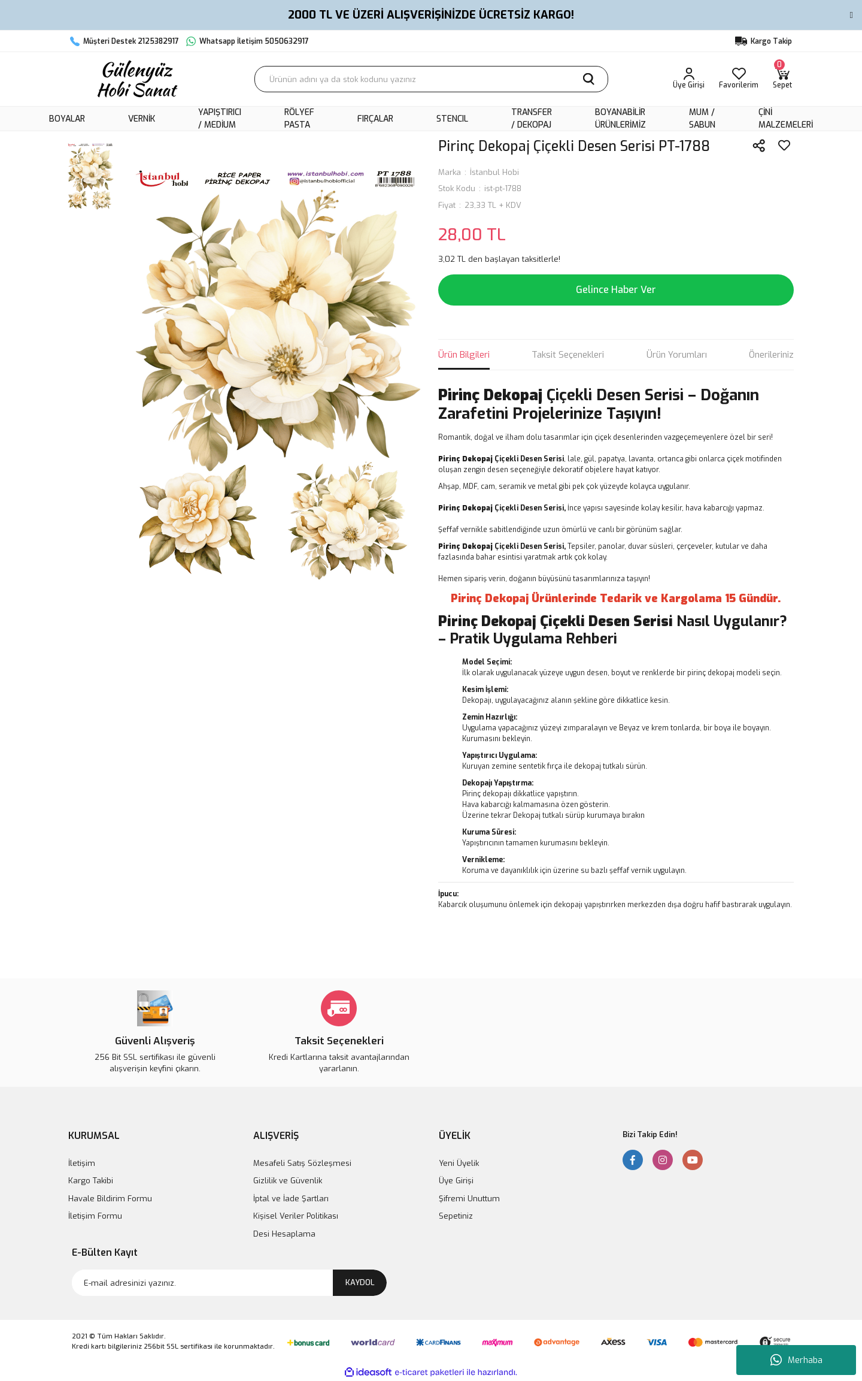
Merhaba (796, 1360)
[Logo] (136, 79)
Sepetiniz (456, 1216)
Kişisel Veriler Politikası (295, 1216)
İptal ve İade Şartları (291, 1198)
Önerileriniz (771, 355)
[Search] (431, 79)
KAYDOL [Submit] (360, 1282)
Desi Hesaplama (284, 1234)
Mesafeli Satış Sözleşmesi (302, 1163)
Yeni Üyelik (459, 1163)
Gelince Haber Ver (616, 289)
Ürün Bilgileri (464, 355)
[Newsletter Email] (229, 1283)
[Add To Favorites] (784, 145)
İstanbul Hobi (494, 172)
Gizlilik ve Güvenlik (287, 1180)
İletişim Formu (95, 1216)
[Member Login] (689, 79)
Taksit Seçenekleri (568, 355)
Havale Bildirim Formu (110, 1198)
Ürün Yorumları (676, 355)
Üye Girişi (456, 1180)
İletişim (81, 1163)
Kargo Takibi (90, 1180)
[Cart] (782, 79)
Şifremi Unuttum (469, 1198)
